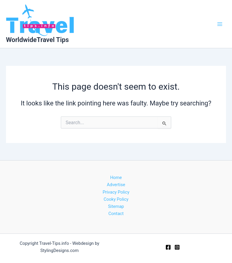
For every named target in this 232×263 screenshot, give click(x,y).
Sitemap (116, 206)
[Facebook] (168, 247)
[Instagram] (177, 247)
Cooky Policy (115, 199)
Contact (116, 213)
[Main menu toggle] (220, 24)
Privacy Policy (116, 192)
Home (116, 177)
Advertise (116, 184)
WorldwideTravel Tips (37, 39)
